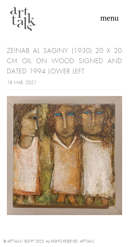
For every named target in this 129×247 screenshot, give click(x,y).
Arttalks (87, 242)
